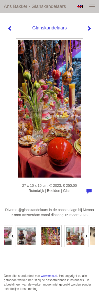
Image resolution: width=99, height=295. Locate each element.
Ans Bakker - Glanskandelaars (35, 6)
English (80, 6)
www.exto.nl (49, 276)
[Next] (86, 236)
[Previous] (13, 236)
